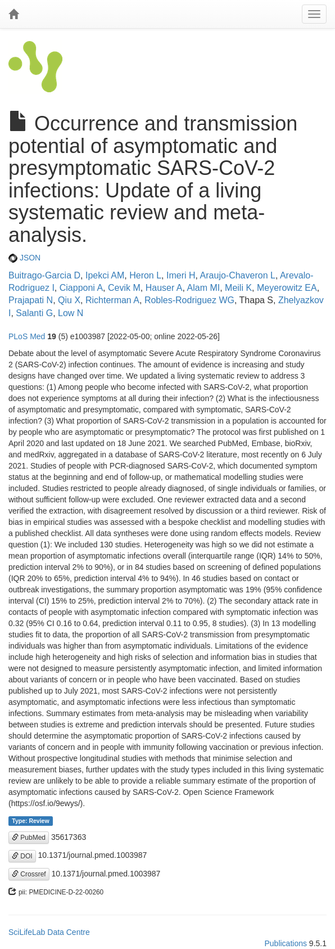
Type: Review (30, 820)
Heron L (145, 275)
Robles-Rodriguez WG (189, 300)
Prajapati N (30, 300)
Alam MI (203, 288)
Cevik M (124, 288)
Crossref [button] (29, 874)
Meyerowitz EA (287, 288)
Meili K (238, 288)
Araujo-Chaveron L (237, 275)
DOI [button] (22, 856)
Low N (70, 313)
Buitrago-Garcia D (44, 275)
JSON (24, 257)
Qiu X (69, 300)
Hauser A (164, 288)
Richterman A (112, 300)
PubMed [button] (29, 838)
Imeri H (181, 275)
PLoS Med (26, 336)
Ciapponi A (81, 288)
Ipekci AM (104, 275)
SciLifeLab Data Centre (49, 932)
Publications (285, 943)
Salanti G (34, 313)
